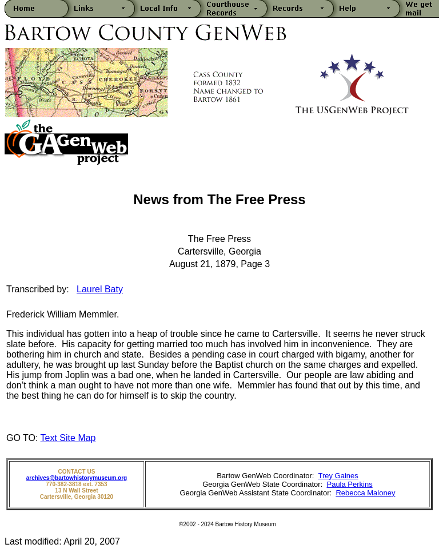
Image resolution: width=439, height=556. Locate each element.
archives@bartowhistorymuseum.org (76, 478)
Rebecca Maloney (365, 493)
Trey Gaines (338, 475)
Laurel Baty (100, 289)
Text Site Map (68, 438)
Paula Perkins (349, 484)
